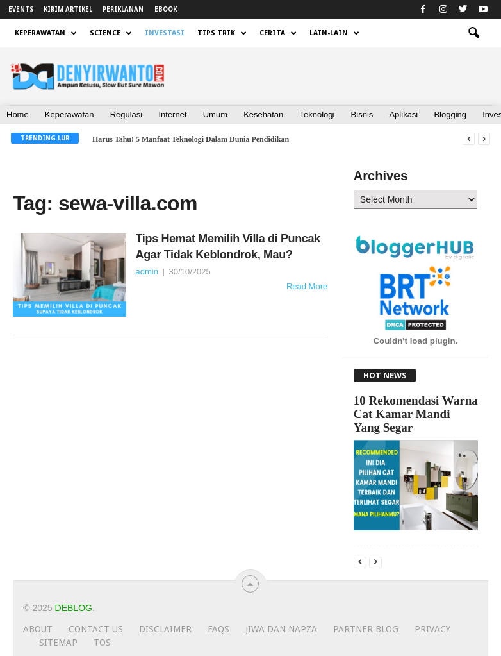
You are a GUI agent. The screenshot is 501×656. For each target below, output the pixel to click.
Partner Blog (365, 629)
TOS (102, 642)
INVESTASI (165, 33)
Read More (306, 286)
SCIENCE (111, 33)
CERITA (278, 33)
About (38, 629)
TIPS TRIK (222, 33)
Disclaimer (165, 629)
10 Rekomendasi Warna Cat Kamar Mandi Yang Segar (416, 414)
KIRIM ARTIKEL (68, 9)
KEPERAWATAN (46, 33)
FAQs (218, 629)
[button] (473, 33)
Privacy (432, 629)
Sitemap (58, 642)
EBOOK (165, 9)
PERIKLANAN (123, 9)
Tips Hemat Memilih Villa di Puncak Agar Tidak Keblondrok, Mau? (228, 246)
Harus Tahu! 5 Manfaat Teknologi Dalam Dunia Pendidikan (190, 139)
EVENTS (20, 9)
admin (147, 271)
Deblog (73, 608)
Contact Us (96, 629)
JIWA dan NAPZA (281, 629)
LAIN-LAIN (334, 33)
